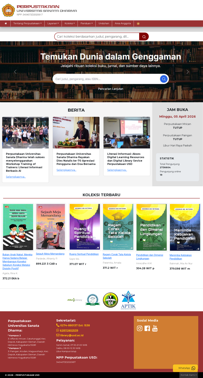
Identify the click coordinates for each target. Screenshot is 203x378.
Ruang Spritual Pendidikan (84, 254)
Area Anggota (123, 23)
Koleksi (69, 23)
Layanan (52, 23)
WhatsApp (186, 368)
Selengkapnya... (16, 176)
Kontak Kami (188, 375)
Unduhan (104, 23)
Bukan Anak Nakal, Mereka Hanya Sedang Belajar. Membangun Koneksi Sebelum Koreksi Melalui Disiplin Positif (17, 261)
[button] (15, 71)
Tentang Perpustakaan (26, 23)
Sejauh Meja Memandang (50, 253)
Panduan (86, 23)
